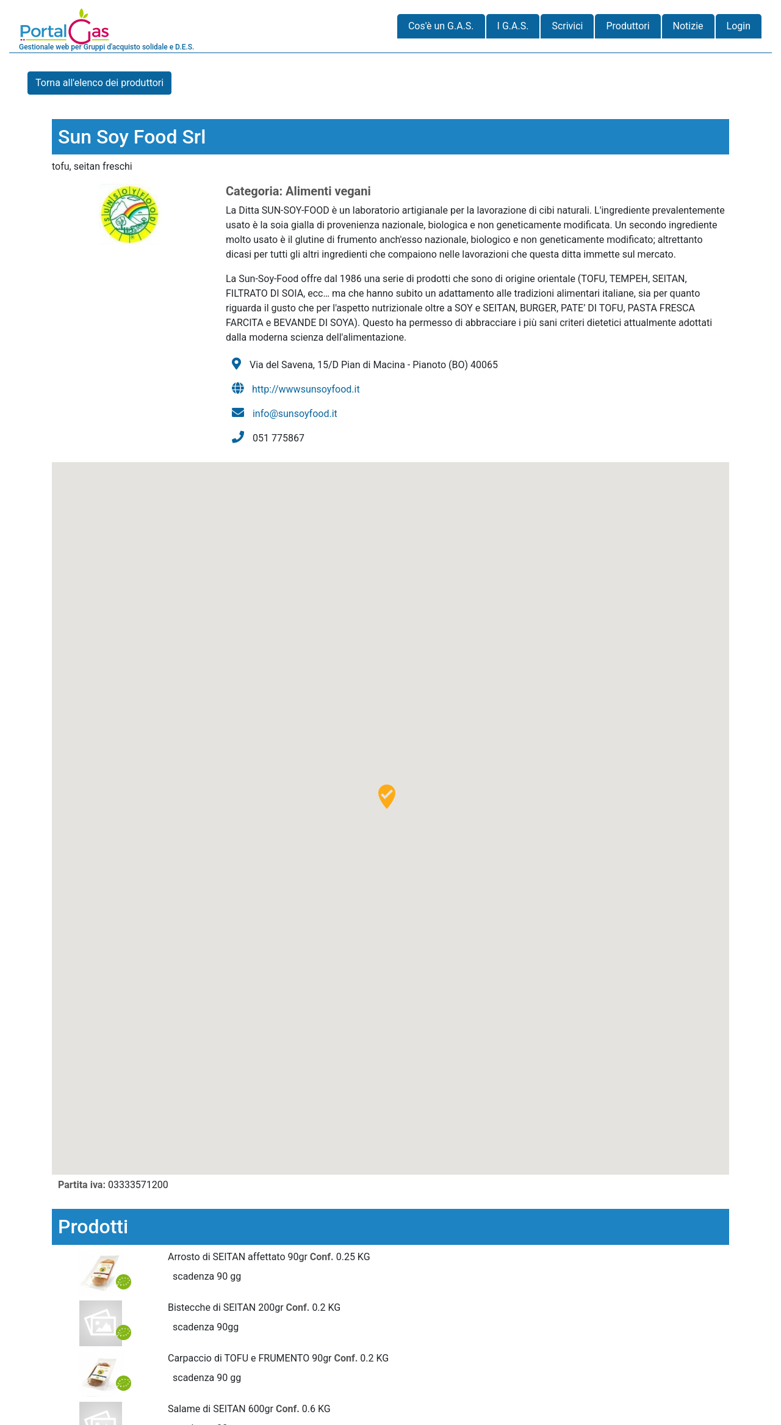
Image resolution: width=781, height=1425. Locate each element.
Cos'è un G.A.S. (441, 26)
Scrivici (567, 26)
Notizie (688, 26)
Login (738, 26)
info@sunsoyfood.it (295, 413)
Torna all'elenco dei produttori (99, 83)
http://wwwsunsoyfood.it (306, 389)
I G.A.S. (513, 26)
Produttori (627, 26)
